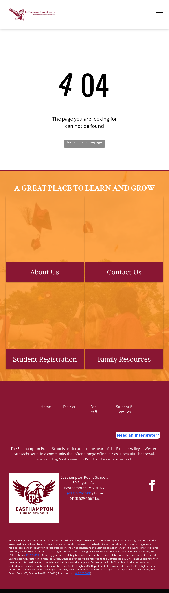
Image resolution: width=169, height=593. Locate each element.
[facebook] (152, 486)
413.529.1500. (33, 555)
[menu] (159, 10)
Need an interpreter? (138, 435)
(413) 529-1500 (78, 493)
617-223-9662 (82, 573)
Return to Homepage (84, 142)
